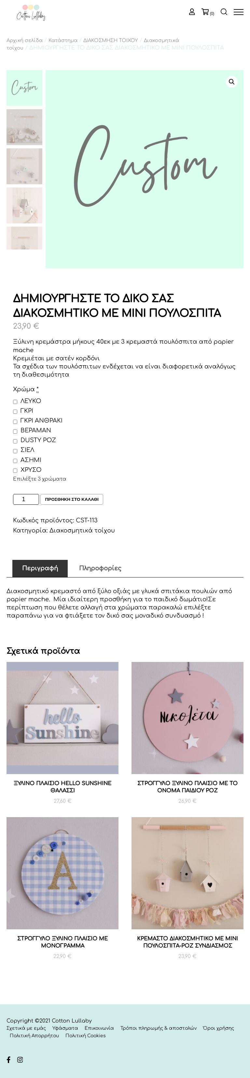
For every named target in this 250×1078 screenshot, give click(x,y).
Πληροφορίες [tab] (100, 568)
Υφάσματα (65, 1028)
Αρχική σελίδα (25, 40)
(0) (212, 13)
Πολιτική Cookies (85, 1035)
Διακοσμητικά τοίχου (82, 530)
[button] (232, 82)
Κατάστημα (63, 40)
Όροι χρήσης (218, 1028)
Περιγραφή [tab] (40, 568)
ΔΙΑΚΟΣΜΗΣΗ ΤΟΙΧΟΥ (110, 40)
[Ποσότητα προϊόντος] (26, 499)
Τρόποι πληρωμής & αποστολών (158, 1028)
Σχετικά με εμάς (26, 1028)
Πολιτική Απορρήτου (34, 1035)
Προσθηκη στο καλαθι (72, 499)
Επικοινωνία (99, 1028)
